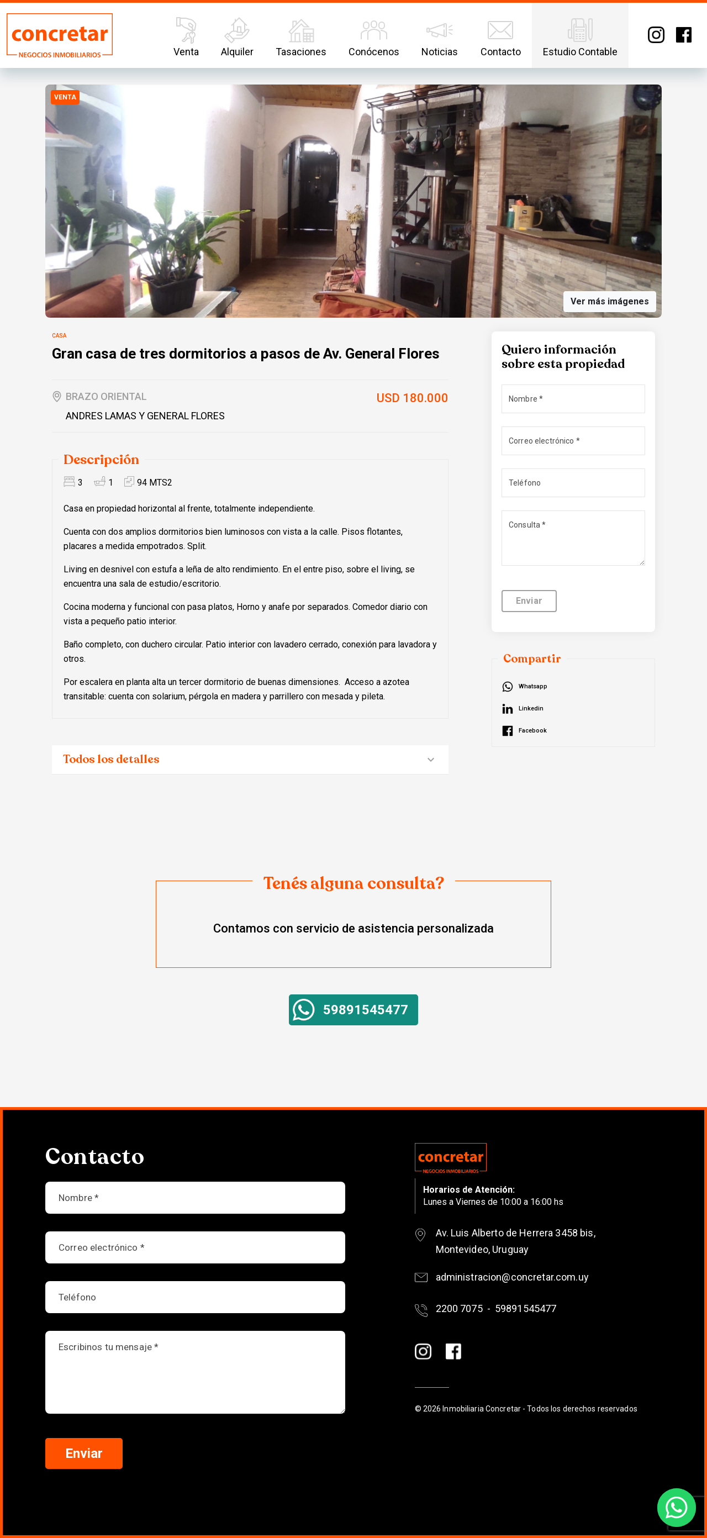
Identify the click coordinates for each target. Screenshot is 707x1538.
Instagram (656, 35)
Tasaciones (301, 35)
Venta (186, 35)
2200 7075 (459, 1308)
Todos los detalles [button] (111, 760)
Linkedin (531, 708)
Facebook (684, 35)
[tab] (250, 760)
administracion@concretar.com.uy (512, 1277)
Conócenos (374, 35)
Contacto (501, 35)
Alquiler (237, 35)
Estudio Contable (580, 35)
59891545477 (365, 1010)
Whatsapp (533, 686)
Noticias (439, 35)
